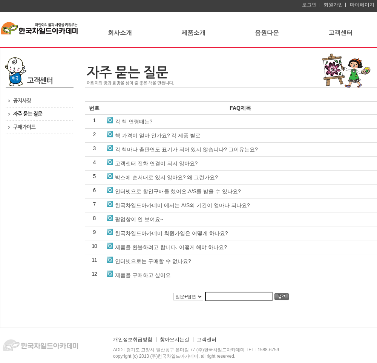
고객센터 (340, 32)
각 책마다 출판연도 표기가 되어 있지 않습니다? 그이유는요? (186, 149)
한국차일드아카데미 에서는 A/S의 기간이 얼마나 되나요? (182, 205)
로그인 (309, 5)
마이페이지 (362, 5)
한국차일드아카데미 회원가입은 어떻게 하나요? (171, 233)
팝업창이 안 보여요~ (139, 219)
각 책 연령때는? (134, 121)
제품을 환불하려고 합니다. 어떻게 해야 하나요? (171, 247)
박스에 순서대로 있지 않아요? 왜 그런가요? (166, 177)
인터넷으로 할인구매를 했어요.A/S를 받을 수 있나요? (178, 191)
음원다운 (267, 32)
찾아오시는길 (174, 339)
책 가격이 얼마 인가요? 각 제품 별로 (158, 135)
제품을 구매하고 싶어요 (143, 275)
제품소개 (193, 32)
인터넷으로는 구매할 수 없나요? (153, 261)
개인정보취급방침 (132, 339)
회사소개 (120, 32)
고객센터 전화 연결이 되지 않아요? (156, 163)
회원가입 (333, 5)
